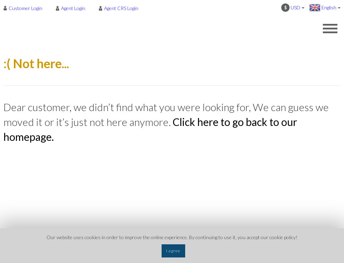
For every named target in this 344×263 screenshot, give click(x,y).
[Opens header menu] (330, 28)
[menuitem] (24, 8)
